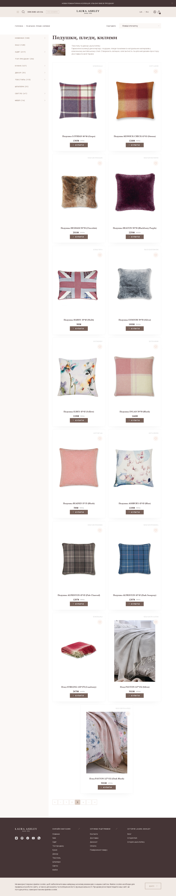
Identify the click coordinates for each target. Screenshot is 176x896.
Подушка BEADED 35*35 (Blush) (79, 503)
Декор (55, 854)
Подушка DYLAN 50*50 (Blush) (135, 411)
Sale (54, 838)
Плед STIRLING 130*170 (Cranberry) (78, 687)
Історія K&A (132, 838)
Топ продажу (58, 846)
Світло (55, 866)
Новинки (56, 834)
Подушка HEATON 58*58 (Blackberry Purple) (134, 228)
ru (147, 12)
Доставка (94, 838)
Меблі (55, 870)
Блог (129, 834)
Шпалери (56, 862)
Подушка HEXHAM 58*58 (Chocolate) (79, 228)
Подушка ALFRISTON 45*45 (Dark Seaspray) (134, 595)
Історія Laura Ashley (135, 842)
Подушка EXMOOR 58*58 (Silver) (135, 319)
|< (55, 802)
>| (94, 802)
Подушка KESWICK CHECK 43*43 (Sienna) (135, 136)
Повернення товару (98, 850)
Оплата (93, 846)
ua (141, 12)
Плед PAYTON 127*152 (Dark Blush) (106, 778)
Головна (19, 26)
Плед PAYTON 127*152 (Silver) (134, 687)
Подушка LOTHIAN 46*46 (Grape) (78, 136)
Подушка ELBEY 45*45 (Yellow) (79, 411)
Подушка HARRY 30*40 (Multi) (79, 319)
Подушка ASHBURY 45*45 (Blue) (135, 503)
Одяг (54, 842)
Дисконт (93, 842)
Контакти (94, 834)
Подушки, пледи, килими (38, 26)
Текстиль (56, 858)
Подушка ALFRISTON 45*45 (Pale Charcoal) (79, 595)
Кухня (54, 850)
